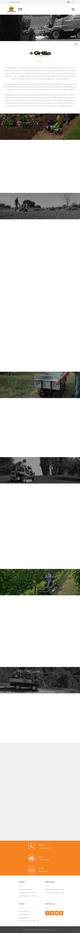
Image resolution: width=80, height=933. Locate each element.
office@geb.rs (43, 871)
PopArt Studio (53, 929)
